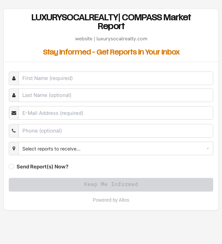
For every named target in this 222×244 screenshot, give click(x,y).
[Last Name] (116, 95)
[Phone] (116, 131)
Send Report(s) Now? (42, 166)
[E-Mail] (116, 113)
